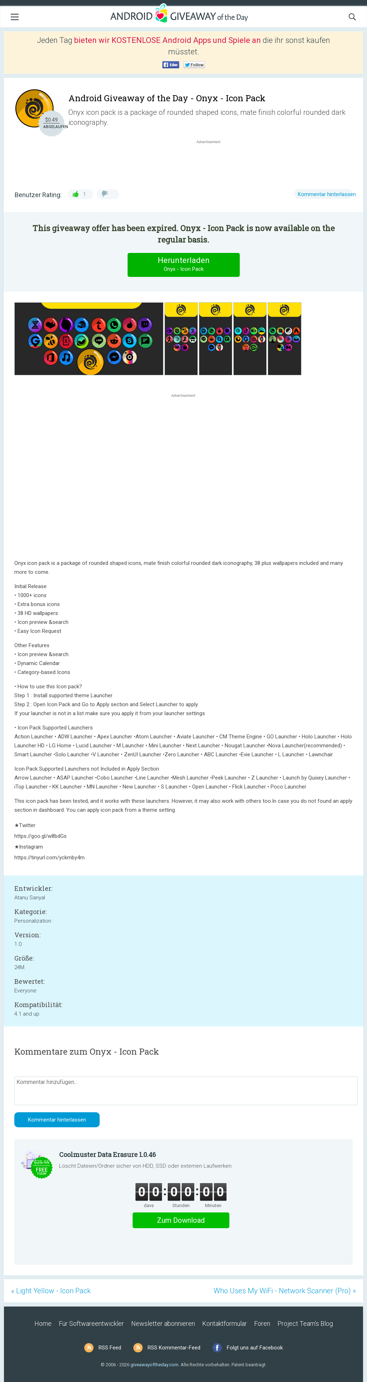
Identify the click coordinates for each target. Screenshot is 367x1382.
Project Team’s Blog (305, 1323)
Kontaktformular (224, 1323)
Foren (262, 1323)
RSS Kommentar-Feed (174, 1347)
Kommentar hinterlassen (327, 194)
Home (43, 1323)
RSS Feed (110, 1347)
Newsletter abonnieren (163, 1323)
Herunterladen (183, 264)
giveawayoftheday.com (154, 1364)
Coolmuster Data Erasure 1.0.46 (107, 1154)
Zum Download (181, 1220)
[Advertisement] (212, 162)
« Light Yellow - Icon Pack (51, 1290)
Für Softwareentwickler (91, 1323)
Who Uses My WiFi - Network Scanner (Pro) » (285, 1290)
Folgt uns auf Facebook (255, 1347)
